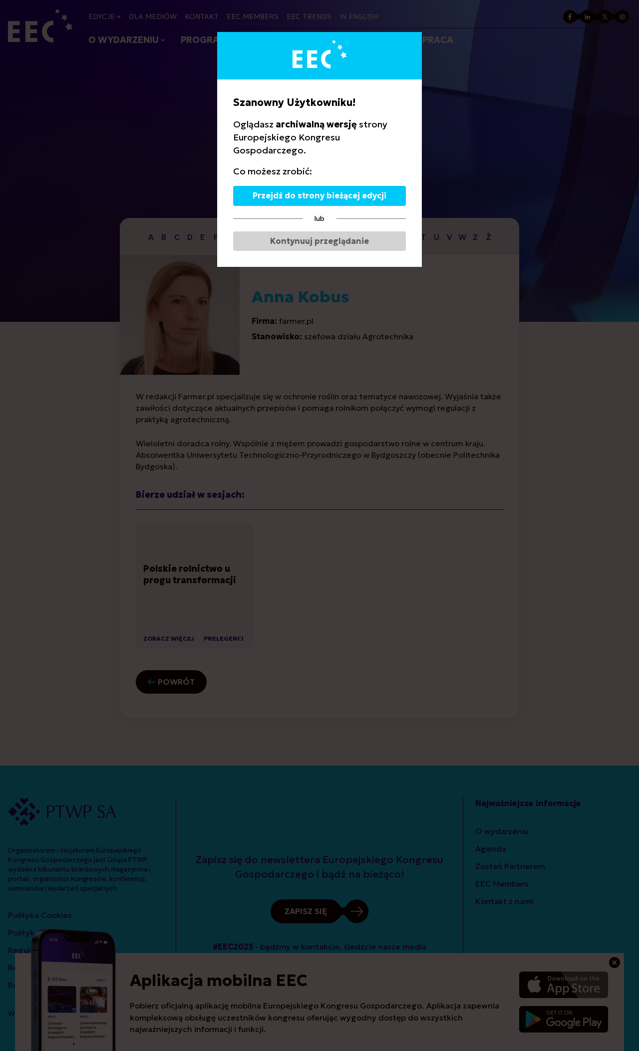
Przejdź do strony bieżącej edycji (319, 195)
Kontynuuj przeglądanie (319, 241)
